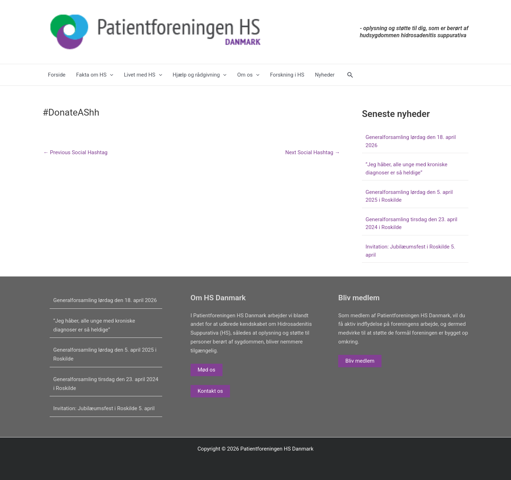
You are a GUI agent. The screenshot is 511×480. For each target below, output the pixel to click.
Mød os (206, 370)
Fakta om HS (95, 74)
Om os (248, 74)
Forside (57, 75)
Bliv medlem (359, 361)
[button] (350, 75)
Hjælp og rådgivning (200, 74)
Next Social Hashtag (312, 152)
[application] (109, 74)
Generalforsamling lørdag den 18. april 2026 (105, 300)
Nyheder (325, 75)
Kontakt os (210, 391)
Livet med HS (143, 74)
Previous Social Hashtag (75, 152)
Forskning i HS (287, 75)
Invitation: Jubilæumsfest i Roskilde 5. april (104, 408)
